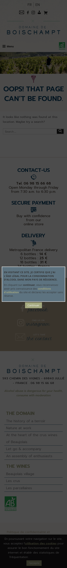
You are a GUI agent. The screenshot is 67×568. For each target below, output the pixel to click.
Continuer (33, 305)
